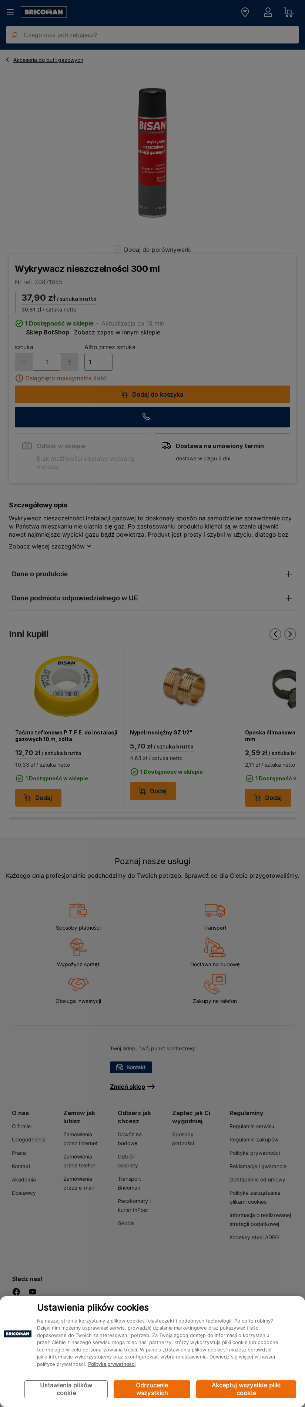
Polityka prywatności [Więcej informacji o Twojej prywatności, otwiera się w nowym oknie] (111, 1364)
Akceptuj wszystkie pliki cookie (246, 1389)
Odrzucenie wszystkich (152, 1389)
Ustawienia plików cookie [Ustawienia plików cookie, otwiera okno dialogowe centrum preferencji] (66, 1389)
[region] (152, 1351)
